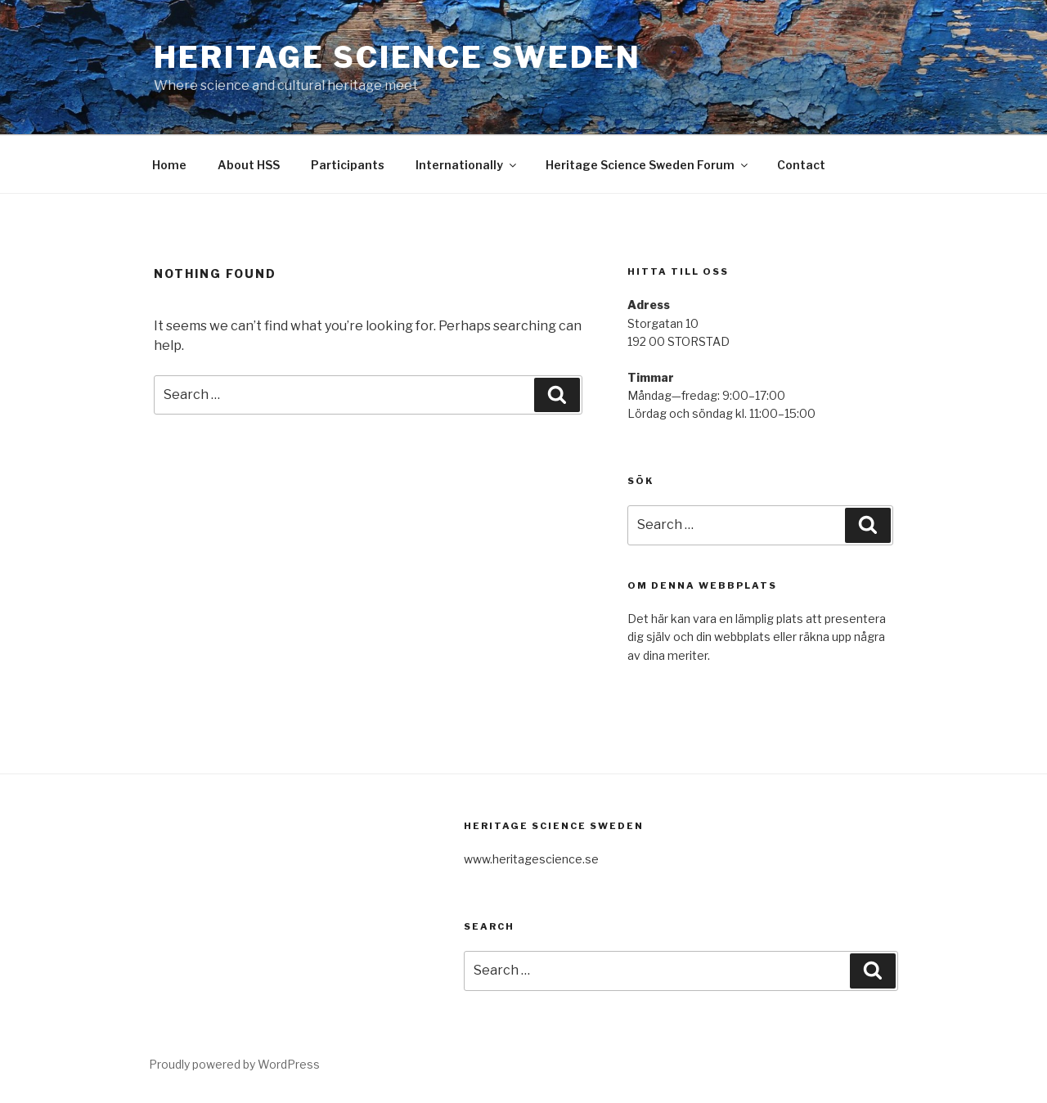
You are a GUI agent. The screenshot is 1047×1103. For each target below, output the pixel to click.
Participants (347, 165)
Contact (801, 165)
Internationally (467, 165)
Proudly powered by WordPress (234, 1064)
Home (169, 165)
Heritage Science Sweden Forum (648, 165)
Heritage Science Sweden (397, 57)
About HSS (249, 165)
